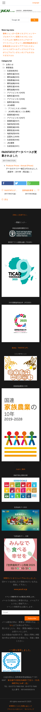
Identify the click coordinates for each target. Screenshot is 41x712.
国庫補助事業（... (29, 190)
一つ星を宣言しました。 (20, 650)
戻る (6, 199)
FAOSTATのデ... (10, 190)
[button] (8, 183)
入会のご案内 (20, 469)
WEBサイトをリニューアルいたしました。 (21, 578)
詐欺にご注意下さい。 (20, 215)
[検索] (20, 20)
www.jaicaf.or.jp (20, 589)
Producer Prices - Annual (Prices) (19, 166)
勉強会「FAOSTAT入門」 (20, 348)
